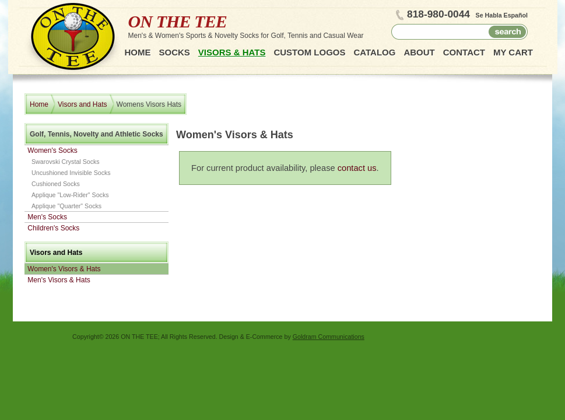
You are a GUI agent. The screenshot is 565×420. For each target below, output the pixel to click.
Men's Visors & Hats (58, 280)
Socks (174, 52)
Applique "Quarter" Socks (66, 205)
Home (138, 52)
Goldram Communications (328, 336)
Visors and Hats (82, 104)
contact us (357, 168)
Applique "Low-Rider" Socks (70, 194)
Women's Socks (52, 150)
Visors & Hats (232, 52)
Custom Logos (309, 52)
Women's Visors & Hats (63, 269)
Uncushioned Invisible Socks (71, 172)
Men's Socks (47, 217)
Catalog (374, 52)
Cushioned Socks (55, 183)
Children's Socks (53, 228)
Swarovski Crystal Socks (65, 161)
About (418, 52)
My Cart (513, 52)
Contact (464, 52)
